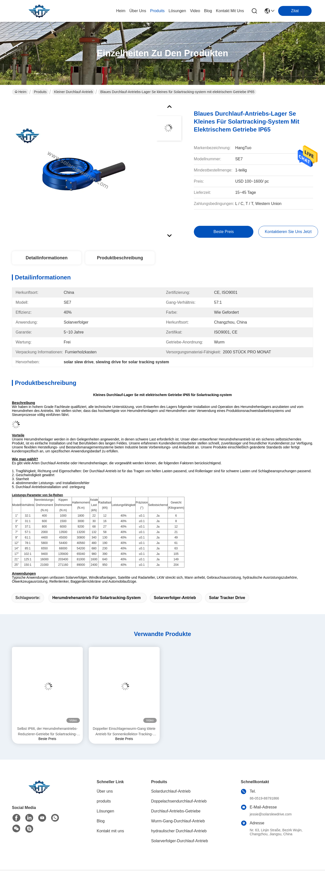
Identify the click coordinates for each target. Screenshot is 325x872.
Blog (101, 821)
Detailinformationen (46, 257)
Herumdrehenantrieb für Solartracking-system (96, 598)
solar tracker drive (227, 598)
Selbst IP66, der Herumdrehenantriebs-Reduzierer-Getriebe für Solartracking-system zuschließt (47, 732)
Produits (40, 92)
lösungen (177, 11)
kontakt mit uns (230, 11)
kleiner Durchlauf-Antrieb (73, 92)
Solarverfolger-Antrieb (175, 598)
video (195, 11)
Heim (120, 11)
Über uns (137, 11)
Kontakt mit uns (110, 831)
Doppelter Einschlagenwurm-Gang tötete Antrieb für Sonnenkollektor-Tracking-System (124, 732)
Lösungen (105, 811)
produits (157, 11)
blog (208, 11)
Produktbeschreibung (120, 257)
